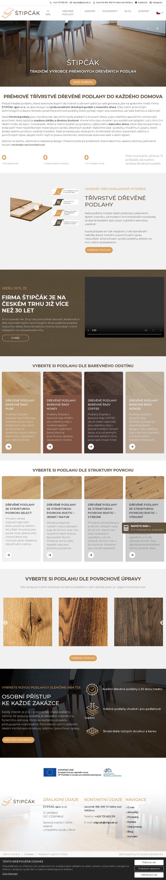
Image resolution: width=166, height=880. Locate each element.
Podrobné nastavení (149, 868)
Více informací (10, 873)
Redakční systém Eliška (53, 854)
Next (161, 621)
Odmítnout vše (149, 874)
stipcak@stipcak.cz (106, 822)
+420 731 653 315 (105, 816)
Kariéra (90, 11)
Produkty (133, 817)
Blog (128, 11)
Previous (4, 621)
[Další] (157, 28)
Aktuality (132, 812)
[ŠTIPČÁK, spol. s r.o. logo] (21, 13)
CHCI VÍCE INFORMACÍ (18, 739)
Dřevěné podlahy (68, 13)
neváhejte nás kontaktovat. (28, 144)
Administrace (11, 854)
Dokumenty (109, 11)
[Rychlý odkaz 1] (144, 528)
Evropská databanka (150, 854)
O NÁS (15, 338)
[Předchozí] (149, 28)
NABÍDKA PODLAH (99, 250)
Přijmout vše (149, 862)
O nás (48, 13)
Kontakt (143, 11)
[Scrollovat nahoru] (83, 79)
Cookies (29, 854)
